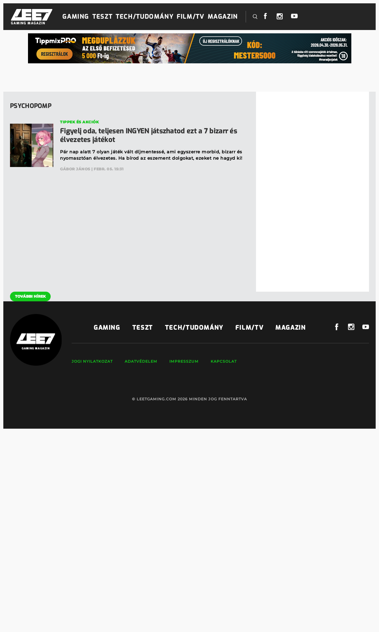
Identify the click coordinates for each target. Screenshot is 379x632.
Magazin (223, 17)
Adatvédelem (141, 361)
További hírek (30, 296)
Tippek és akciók (79, 122)
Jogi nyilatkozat (92, 361)
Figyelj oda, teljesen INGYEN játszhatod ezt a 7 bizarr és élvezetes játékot (148, 135)
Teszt (102, 17)
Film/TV (190, 17)
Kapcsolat (224, 361)
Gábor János (75, 169)
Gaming (75, 17)
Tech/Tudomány (144, 17)
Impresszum (184, 361)
